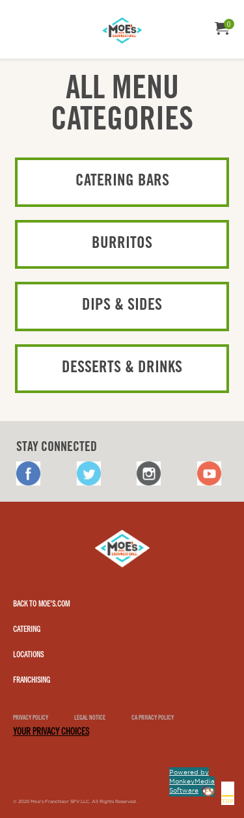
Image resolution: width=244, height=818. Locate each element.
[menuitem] (22, 24)
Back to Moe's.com (41, 604)
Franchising (31, 681)
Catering (26, 630)
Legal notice (89, 719)
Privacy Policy (30, 719)
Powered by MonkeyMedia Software (192, 781)
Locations (28, 655)
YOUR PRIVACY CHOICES (51, 732)
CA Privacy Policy (152, 719)
